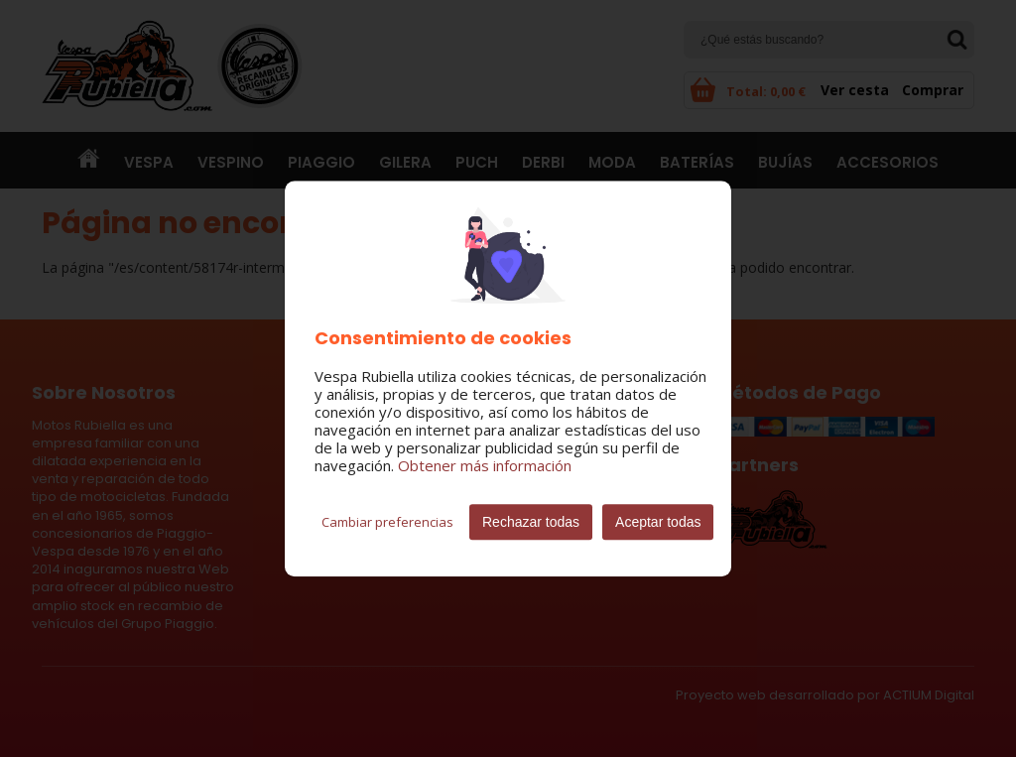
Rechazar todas (530, 522)
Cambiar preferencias (387, 522)
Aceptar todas (657, 522)
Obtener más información (485, 465)
